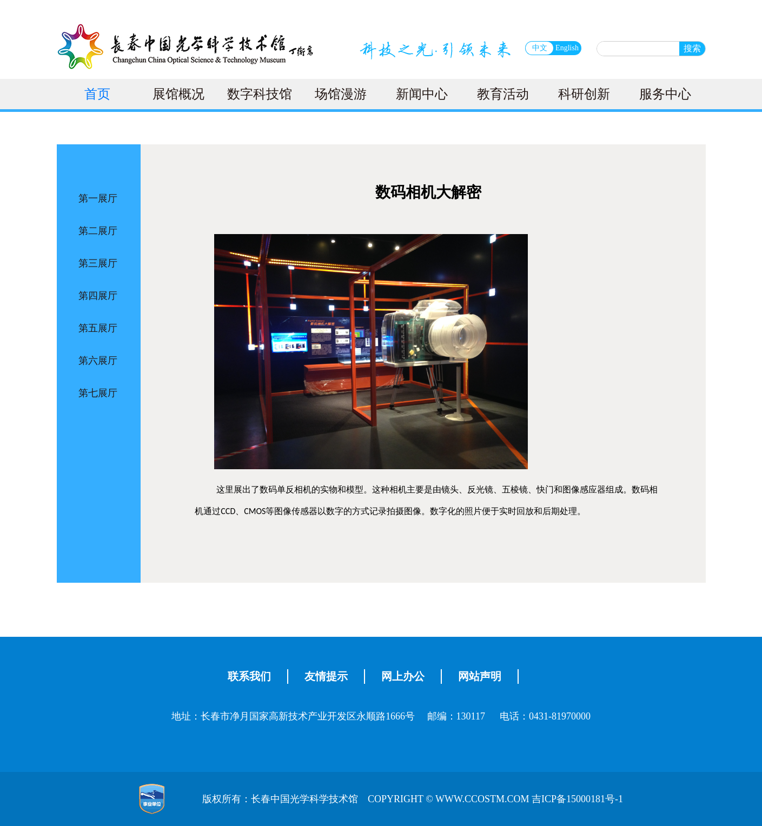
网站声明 (479, 676)
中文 (539, 48)
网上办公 (403, 676)
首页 (97, 94)
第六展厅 (97, 360)
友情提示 (326, 676)
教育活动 (503, 94)
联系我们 (249, 676)
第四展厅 (97, 295)
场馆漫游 (341, 94)
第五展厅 (97, 328)
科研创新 (584, 94)
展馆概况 (178, 94)
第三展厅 (97, 263)
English (567, 48)
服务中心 (665, 94)
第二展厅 (97, 230)
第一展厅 (97, 198)
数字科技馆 (259, 94)
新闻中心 (422, 94)
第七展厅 (97, 393)
